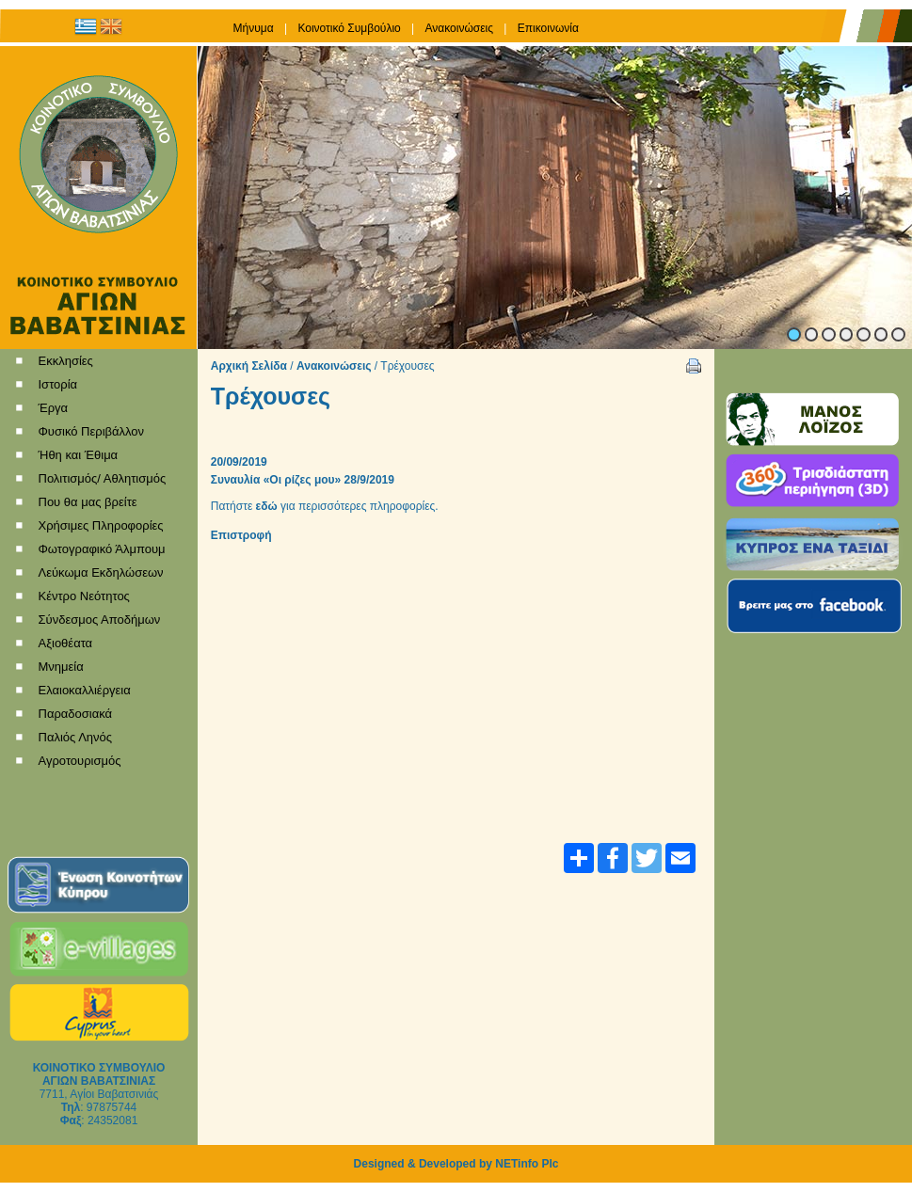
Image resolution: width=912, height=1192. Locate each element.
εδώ (267, 506)
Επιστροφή (241, 535)
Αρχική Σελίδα (249, 366)
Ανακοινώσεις (334, 366)
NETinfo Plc (526, 1163)
